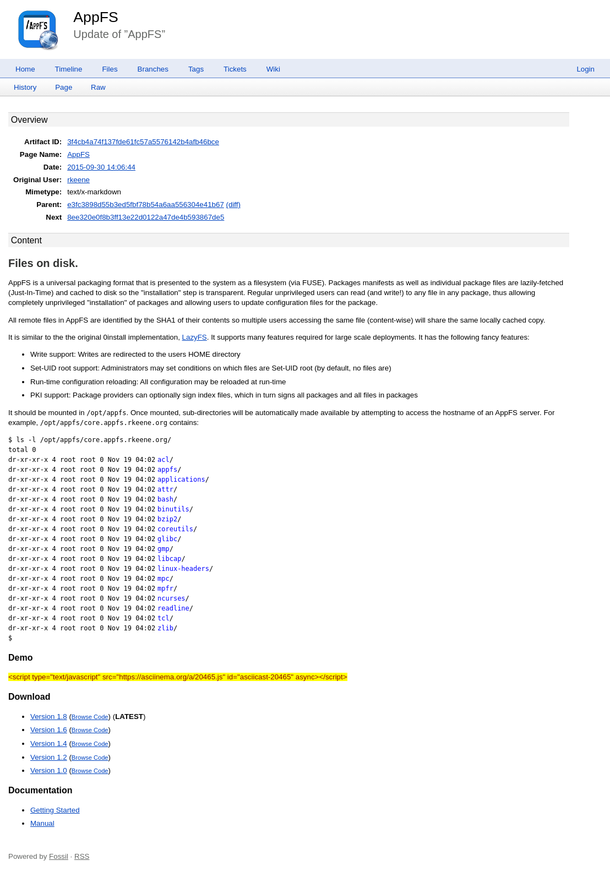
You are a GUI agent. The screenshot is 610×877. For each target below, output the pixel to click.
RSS (81, 856)
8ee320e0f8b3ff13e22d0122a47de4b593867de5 (145, 217)
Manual (42, 823)
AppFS (95, 17)
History (25, 87)
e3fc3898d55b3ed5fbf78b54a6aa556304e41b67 (145, 204)
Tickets (235, 69)
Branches (153, 69)
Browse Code (90, 716)
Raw (98, 87)
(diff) (233, 204)
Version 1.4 (48, 743)
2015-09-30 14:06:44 (101, 167)
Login (585, 69)
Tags (196, 69)
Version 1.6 (48, 730)
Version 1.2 (48, 757)
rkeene (78, 180)
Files (109, 69)
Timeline (69, 69)
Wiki (273, 69)
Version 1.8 (48, 716)
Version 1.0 (48, 770)
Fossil (58, 856)
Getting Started (55, 810)
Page (63, 87)
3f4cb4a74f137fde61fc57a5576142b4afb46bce (143, 142)
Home (25, 69)
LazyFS (194, 337)
